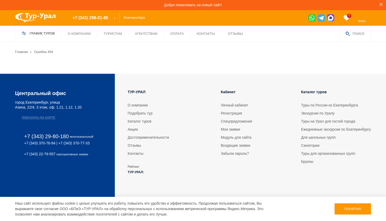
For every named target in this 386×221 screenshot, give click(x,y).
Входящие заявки (235, 145)
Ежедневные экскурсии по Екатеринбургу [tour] (336, 129)
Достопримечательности (148, 137)
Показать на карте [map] (38, 117)
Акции (133, 129)
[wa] (312, 18)
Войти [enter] (361, 21)
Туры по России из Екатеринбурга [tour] (329, 105)
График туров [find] (42, 33)
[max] (330, 18)
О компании (79, 34)
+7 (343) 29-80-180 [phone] (46, 136)
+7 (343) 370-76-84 (39, 143)
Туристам (113, 34)
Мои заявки (230, 129)
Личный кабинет (234, 105)
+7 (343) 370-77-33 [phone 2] (74, 143)
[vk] (17, 170)
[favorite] (346, 18)
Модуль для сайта (236, 137)
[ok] (38, 170)
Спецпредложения (236, 121)
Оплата (177, 34)
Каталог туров (139, 121)
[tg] (321, 18)
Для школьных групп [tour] (318, 137)
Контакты (206, 34)
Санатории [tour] (310, 145)
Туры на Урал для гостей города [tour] (328, 121)
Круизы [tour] (307, 161)
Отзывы (235, 34)
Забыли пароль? (235, 153)
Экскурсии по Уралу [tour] (318, 113)
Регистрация (231, 113)
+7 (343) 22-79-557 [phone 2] (39, 154)
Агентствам (146, 34)
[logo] (39, 18)
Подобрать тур (140, 113)
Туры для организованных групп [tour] (328, 153)
